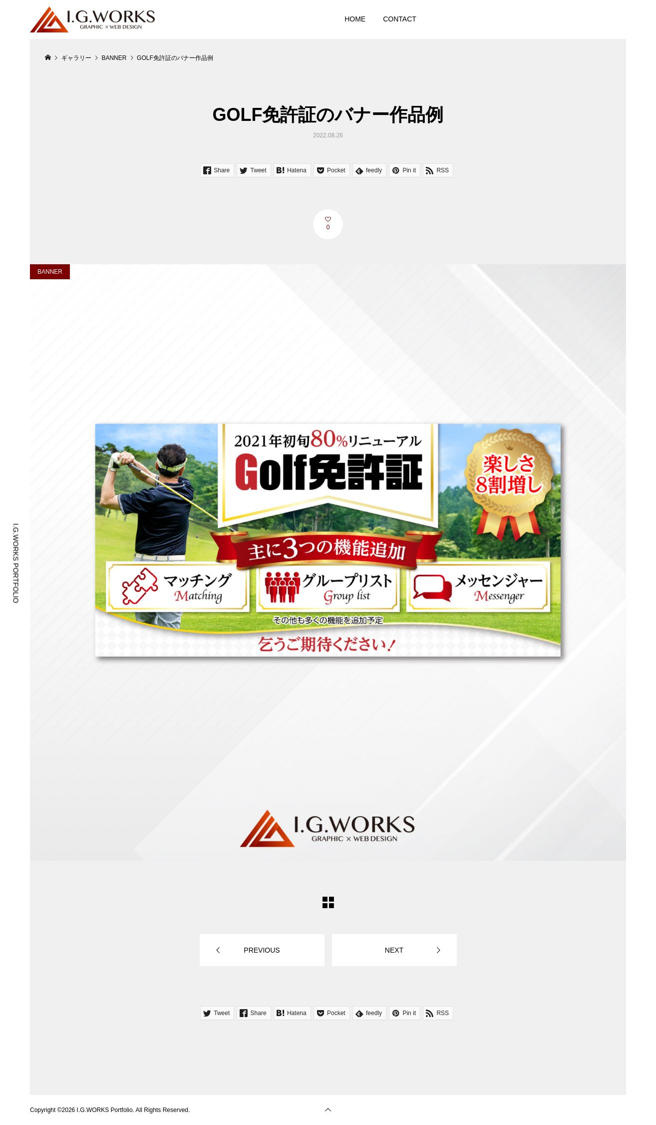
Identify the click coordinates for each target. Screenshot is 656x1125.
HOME (354, 19)
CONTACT (399, 19)
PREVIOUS (262, 950)
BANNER (49, 271)
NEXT (394, 950)
